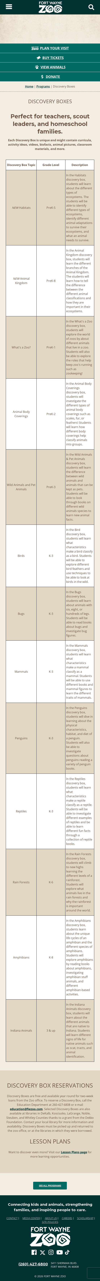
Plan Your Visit (50, 48)
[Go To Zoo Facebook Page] (34, 1252)
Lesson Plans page (74, 1152)
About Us (51, 1218)
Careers (67, 1218)
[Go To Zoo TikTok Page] (67, 1253)
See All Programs (50, 1185)
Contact (11, 1218)
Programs (43, 86)
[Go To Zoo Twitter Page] (42, 1253)
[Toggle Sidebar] (9, 7)
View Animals (50, 67)
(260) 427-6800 (33, 1264)
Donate (50, 76)
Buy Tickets (50, 57)
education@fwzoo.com (26, 1109)
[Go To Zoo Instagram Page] (51, 1252)
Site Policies (50, 1222)
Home (29, 86)
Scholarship (85, 1218)
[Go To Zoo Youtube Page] (59, 1252)
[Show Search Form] (91, 7)
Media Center (31, 1218)
